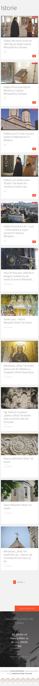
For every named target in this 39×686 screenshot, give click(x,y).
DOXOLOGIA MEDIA (17, 671)
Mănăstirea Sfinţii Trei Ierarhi (22, 673)
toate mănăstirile (26, 608)
